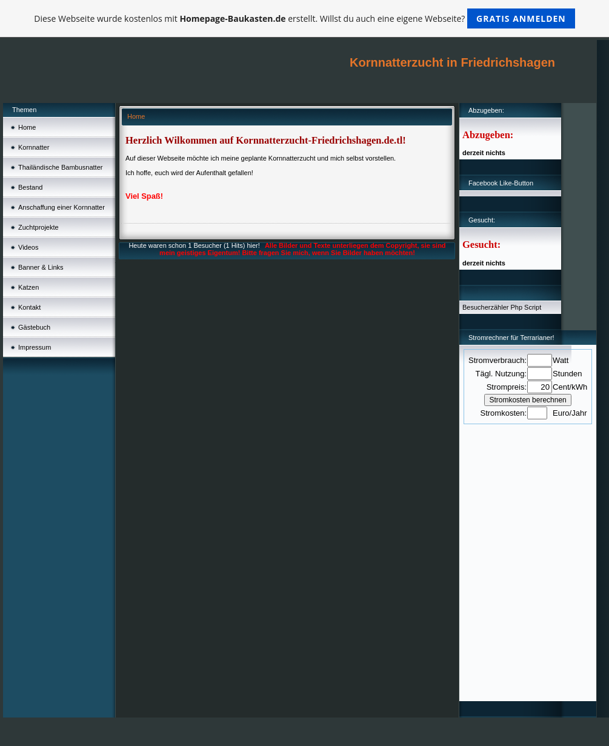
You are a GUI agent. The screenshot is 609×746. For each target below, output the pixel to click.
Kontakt (29, 307)
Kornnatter (33, 147)
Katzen (28, 287)
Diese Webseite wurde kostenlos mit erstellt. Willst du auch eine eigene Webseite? (304, 18)
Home (27, 127)
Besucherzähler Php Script (501, 307)
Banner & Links (41, 267)
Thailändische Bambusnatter (60, 167)
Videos (28, 247)
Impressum (34, 347)
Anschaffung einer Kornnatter (61, 207)
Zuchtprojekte (38, 227)
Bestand (30, 187)
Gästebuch (34, 327)
